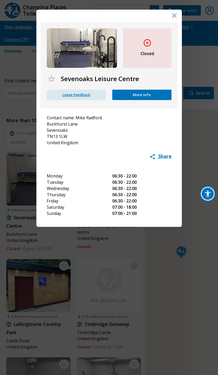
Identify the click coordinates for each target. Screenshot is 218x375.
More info (142, 94)
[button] (208, 194)
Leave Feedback (76, 94)
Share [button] (160, 156)
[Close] (174, 15)
